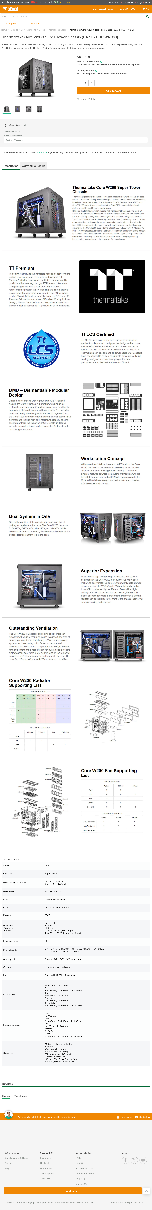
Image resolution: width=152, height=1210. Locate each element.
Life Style (34, 23)
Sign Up (131, 9)
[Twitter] (135, 1163)
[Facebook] (126, 1163)
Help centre (126, 1117)
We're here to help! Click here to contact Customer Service (46, 1117)
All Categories (47, 1173)
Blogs (139, 2)
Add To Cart (113, 90)
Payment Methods (85, 1168)
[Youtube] (143, 1163)
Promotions (114, 2)
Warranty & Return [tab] (33, 166)
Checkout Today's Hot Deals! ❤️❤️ (19, 2)
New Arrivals (46, 1168)
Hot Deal (44, 1163)
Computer (11, 23)
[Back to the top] (146, 1191)
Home (4, 29)
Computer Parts (28, 29)
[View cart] (143, 9)
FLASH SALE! (66, 2)
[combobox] (76, 16)
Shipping (80, 1178)
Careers (8, 1163)
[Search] (147, 17)
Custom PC (128, 2)
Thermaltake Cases (57, 29)
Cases (42, 29)
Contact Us (81, 1184)
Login (123, 9)
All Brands (45, 1178)
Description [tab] (11, 166)
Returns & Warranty (85, 1173)
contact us (42, 152)
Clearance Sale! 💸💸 (48, 2)
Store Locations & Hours (16, 1158)
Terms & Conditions (119, 1202)
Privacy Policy (137, 1202)
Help (147, 2)
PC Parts (14, 29)
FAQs (78, 1158)
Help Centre (82, 1163)
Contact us (144, 1117)
